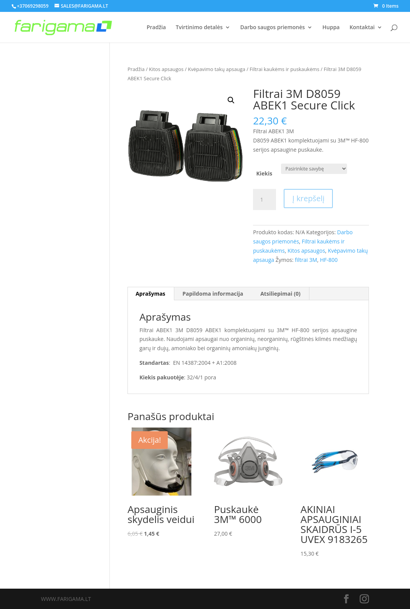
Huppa (331, 28)
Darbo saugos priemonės (272, 28)
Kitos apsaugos (166, 69)
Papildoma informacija (212, 293)
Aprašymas (150, 293)
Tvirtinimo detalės (199, 28)
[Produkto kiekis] (264, 199)
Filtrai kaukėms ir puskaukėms (284, 69)
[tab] (150, 293)
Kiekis (264, 173)
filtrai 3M (306, 259)
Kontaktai (362, 28)
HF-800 (328, 259)
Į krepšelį (308, 198)
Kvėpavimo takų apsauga (216, 69)
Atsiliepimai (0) (280, 293)
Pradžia (156, 28)
